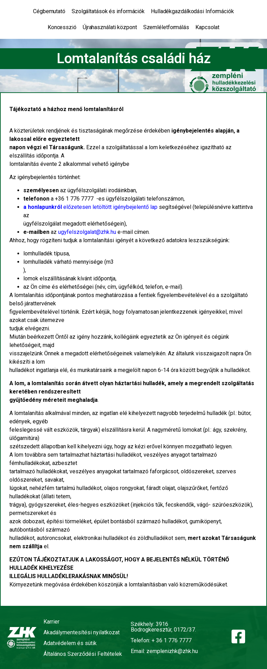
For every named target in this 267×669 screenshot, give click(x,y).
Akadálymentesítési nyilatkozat (81, 632)
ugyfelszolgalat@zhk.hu (87, 232)
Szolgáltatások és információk (108, 11)
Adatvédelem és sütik (70, 643)
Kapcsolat (207, 27)
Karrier (51, 621)
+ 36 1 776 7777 (172, 640)
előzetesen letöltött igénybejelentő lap (90, 207)
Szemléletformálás (166, 27)
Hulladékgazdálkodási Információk (192, 11)
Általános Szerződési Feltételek (82, 654)
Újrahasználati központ (110, 27)
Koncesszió (62, 27)
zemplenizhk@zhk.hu (172, 651)
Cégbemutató (49, 11)
